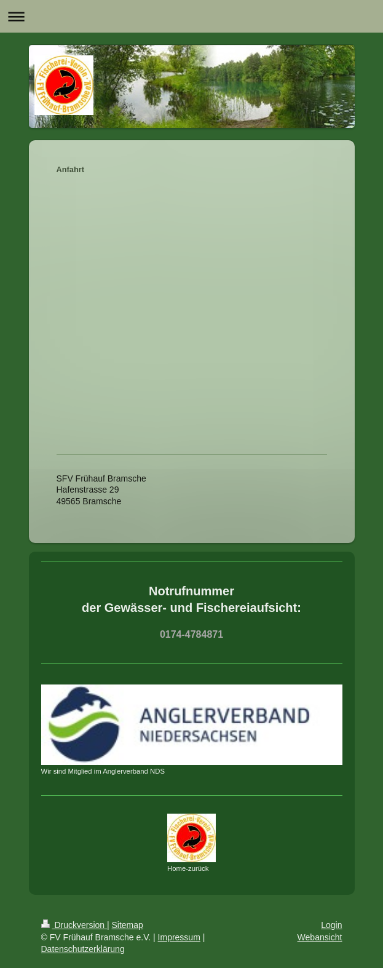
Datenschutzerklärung (83, 949)
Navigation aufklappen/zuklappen (191, 16)
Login (331, 925)
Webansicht (320, 937)
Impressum (179, 937)
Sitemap (127, 925)
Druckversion (74, 925)
